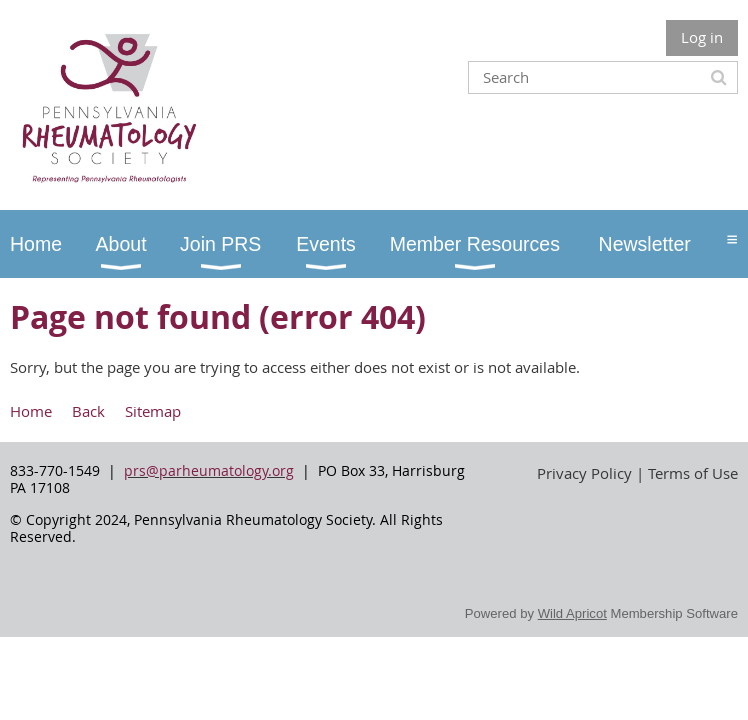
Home (31, 411)
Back (88, 411)
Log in (702, 37)
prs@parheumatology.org (209, 470)
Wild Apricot (572, 613)
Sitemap (153, 411)
